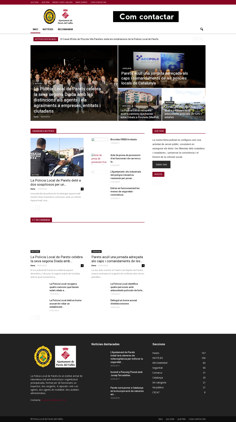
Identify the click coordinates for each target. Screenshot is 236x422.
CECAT (156, 392)
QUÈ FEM (45, 2)
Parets (155, 353)
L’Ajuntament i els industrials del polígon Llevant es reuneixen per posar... (125, 175)
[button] (202, 29)
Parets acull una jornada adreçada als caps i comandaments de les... (117, 259)
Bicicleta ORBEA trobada (123, 139)
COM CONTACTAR (98, 2)
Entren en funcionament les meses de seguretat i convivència (125, 191)
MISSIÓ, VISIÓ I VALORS (62, 2)
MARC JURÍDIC (82, 2)
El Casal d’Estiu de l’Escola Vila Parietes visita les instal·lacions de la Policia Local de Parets (109, 39)
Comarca (157, 372)
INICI (35, 29)
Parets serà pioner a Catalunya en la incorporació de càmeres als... (127, 391)
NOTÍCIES (48, 29)
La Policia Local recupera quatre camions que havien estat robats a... (64, 287)
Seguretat (157, 367)
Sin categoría (159, 382)
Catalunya (126, 68)
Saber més (161, 164)
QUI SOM (34, 2)
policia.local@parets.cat (53, 400)
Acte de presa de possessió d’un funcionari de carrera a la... (125, 158)
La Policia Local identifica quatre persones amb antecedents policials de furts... (127, 287)
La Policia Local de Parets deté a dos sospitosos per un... (55, 182)
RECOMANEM (65, 29)
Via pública (158, 387)
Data (36, 116)
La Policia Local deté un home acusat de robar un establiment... (65, 303)
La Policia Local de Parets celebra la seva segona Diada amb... (56, 259)
